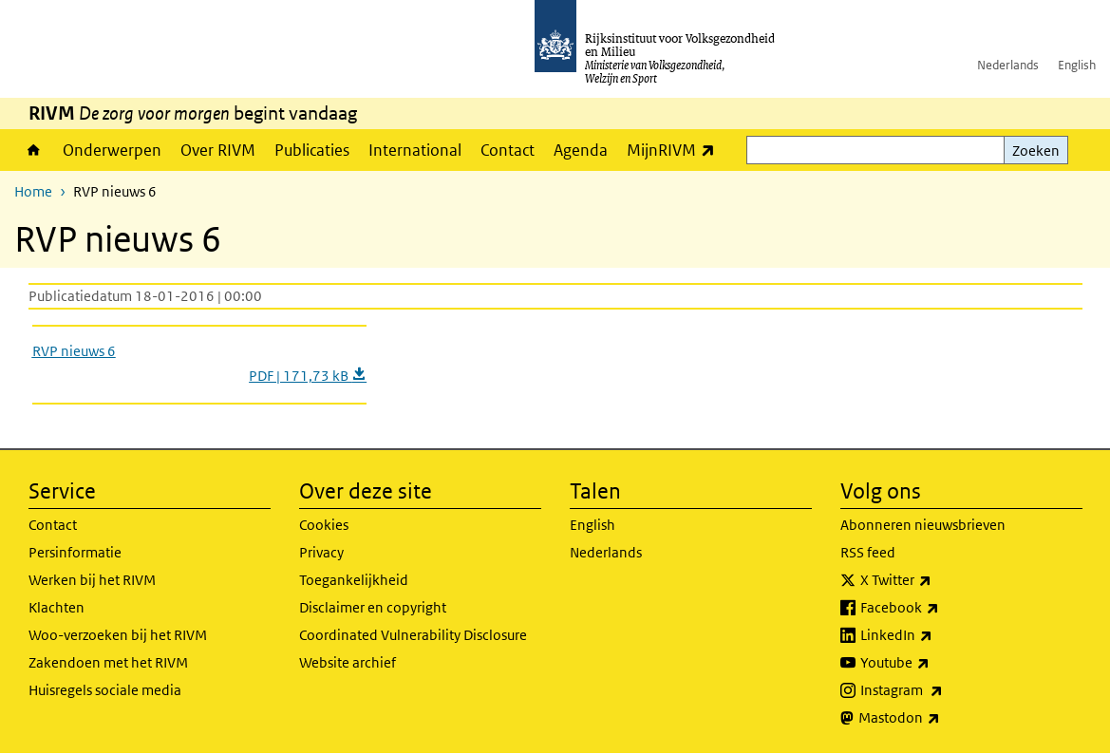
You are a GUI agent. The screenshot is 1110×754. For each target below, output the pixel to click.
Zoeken (1036, 150)
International (414, 150)
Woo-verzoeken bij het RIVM (117, 635)
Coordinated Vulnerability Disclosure (413, 635)
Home (33, 150)
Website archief (347, 662)
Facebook (941, 607)
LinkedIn (938, 635)
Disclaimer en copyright (372, 607)
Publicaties (311, 150)
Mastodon (941, 718)
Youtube (936, 662)
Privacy (321, 552)
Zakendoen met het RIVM (108, 662)
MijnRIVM (675, 149)
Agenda (581, 150)
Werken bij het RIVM (92, 580)
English (1077, 65)
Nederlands (1008, 65)
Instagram (943, 690)
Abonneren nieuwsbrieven (923, 525)
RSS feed (867, 552)
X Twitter (937, 580)
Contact (507, 150)
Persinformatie (75, 552)
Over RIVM (217, 150)
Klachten (56, 607)
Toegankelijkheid (353, 580)
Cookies (323, 525)
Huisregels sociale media (104, 690)
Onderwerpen (112, 150)
